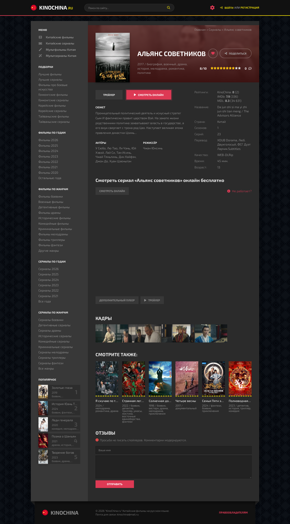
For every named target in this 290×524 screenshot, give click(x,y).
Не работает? (242, 191)
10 (239, 68)
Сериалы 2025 (48, 274)
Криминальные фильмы (55, 229)
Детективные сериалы (54, 325)
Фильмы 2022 (48, 161)
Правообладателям (233, 512)
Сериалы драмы (49, 330)
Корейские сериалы (52, 111)
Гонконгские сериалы (53, 100)
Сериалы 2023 (48, 285)
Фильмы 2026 (48, 140)
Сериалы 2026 (48, 269)
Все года (44, 301)
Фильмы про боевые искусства (53, 87)
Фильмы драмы (49, 212)
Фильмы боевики (50, 196)
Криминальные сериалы (55, 347)
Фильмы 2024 (48, 151)
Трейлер (109, 94)
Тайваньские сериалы (54, 121)
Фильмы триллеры (51, 239)
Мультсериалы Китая (61, 55)
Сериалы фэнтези (50, 363)
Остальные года (49, 178)
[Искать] (168, 7)
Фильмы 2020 (48, 172)
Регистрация (250, 7)
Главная (200, 29)
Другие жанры (48, 250)
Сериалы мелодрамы (53, 352)
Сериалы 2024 (48, 279)
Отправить (115, 484)
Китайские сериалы (60, 43)
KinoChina (52, 7)
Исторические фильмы (54, 218)
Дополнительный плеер (117, 300)
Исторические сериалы (54, 336)
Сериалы (215, 29)
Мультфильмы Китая (61, 49)
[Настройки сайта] (212, 7)
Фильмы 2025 (48, 145)
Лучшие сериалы (50, 79)
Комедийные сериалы (53, 341)
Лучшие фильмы (49, 74)
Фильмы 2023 (48, 156)
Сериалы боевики (50, 319)
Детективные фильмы (54, 207)
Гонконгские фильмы (53, 94)
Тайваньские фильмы (53, 116)
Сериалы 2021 (48, 296)
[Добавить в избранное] (213, 53)
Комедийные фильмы (53, 223)
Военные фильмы (50, 201)
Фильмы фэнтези (50, 245)
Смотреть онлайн (151, 94)
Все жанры (46, 368)
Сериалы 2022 (48, 290)
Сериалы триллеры (51, 357)
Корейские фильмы (52, 105)
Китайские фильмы (60, 37)
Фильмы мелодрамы (53, 234)
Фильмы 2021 (47, 167)
